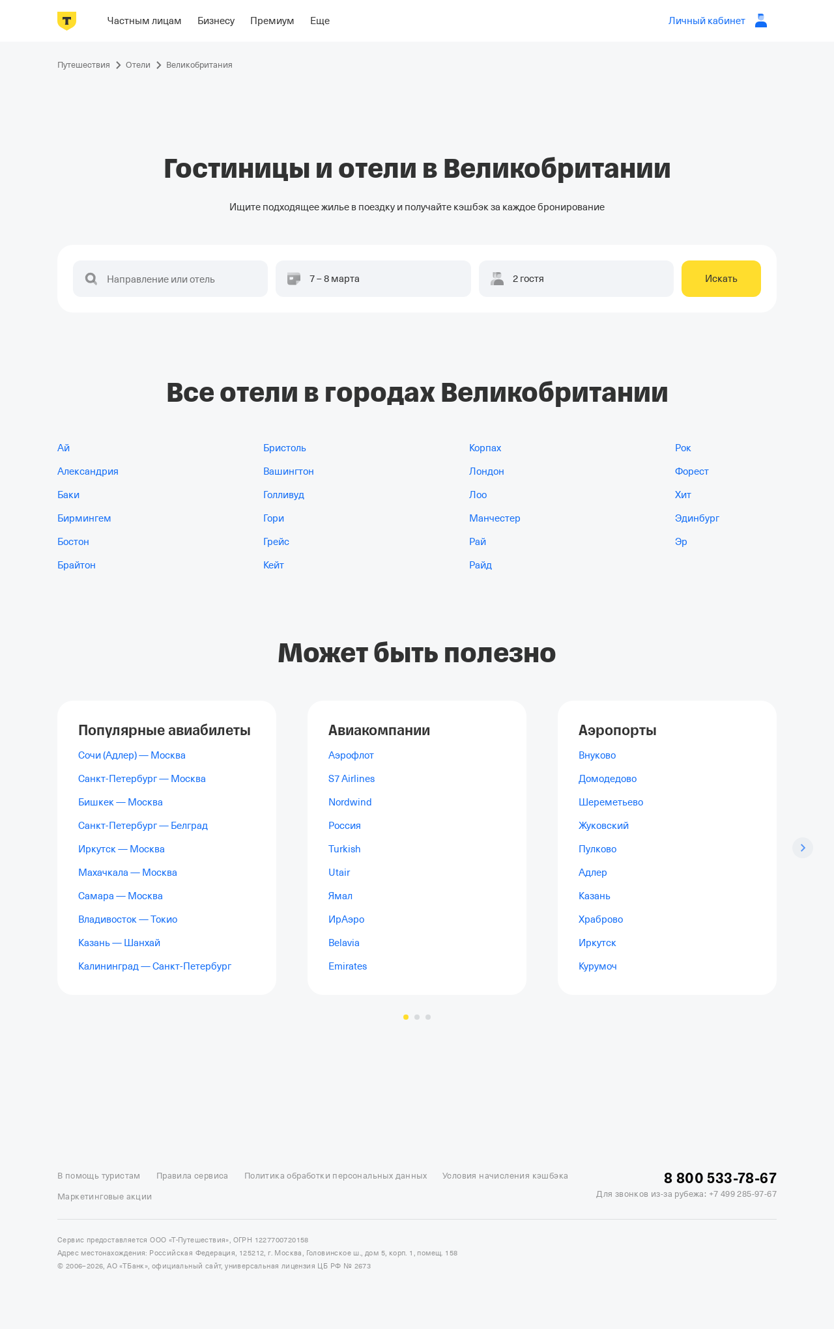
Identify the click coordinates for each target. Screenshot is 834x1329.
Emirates (347, 966)
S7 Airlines (351, 779)
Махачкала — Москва (127, 872)
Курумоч (598, 966)
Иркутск (597, 943)
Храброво (601, 919)
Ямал (340, 896)
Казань (595, 896)
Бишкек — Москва (120, 802)
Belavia (344, 943)
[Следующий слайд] (802, 847)
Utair (339, 872)
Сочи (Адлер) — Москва (132, 755)
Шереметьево (611, 802)
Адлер (593, 872)
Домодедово (608, 779)
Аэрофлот (351, 755)
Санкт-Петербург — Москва (142, 779)
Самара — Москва (120, 896)
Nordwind (350, 802)
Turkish (344, 849)
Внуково (597, 755)
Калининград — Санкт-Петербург (154, 966)
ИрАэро (346, 919)
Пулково (597, 849)
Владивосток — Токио (127, 919)
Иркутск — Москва (121, 849)
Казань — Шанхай (119, 943)
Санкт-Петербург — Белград (143, 825)
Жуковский (604, 825)
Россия (344, 825)
